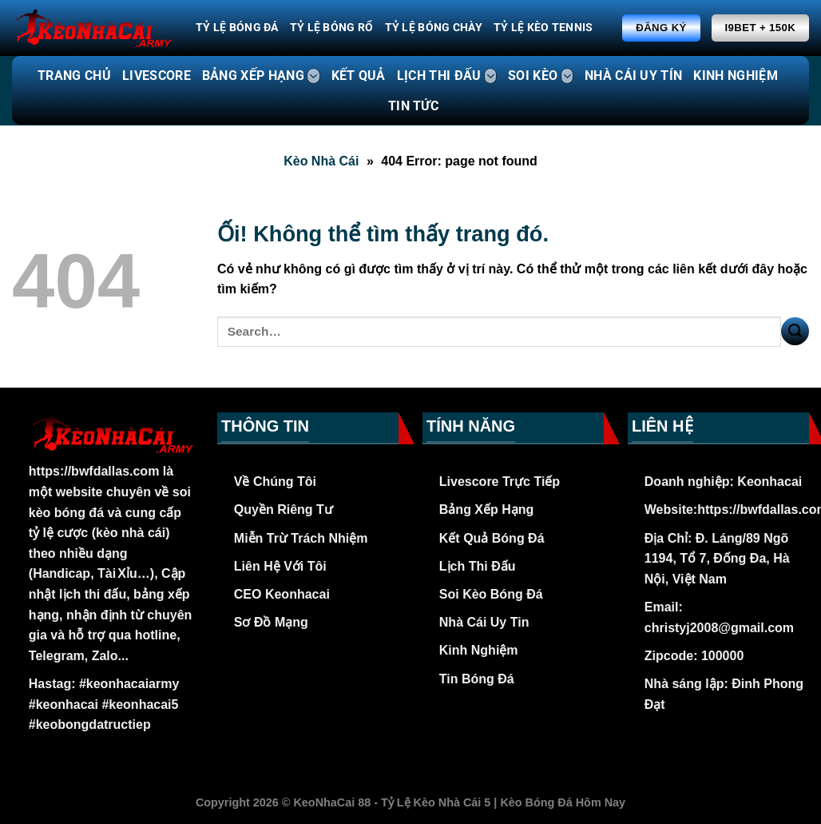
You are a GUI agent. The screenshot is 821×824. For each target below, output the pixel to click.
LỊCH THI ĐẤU (447, 76)
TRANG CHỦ (74, 75)
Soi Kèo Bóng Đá (491, 594)
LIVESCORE (156, 75)
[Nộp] (795, 331)
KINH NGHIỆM (735, 75)
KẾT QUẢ (358, 75)
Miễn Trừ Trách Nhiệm (301, 538)
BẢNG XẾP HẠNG (261, 76)
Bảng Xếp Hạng (486, 509)
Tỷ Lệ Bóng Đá (237, 27)
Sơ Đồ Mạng (271, 622)
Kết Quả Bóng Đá (492, 538)
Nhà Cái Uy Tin (484, 622)
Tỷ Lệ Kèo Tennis (543, 27)
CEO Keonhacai (282, 594)
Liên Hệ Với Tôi (280, 566)
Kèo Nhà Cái (321, 161)
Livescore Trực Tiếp (499, 481)
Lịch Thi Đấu (477, 566)
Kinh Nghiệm (478, 650)
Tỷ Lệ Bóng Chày (433, 27)
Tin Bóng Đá (476, 679)
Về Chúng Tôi (275, 481)
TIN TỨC (413, 105)
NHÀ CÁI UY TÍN (633, 75)
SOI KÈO (540, 76)
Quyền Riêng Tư (283, 509)
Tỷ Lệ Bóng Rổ (332, 27)
